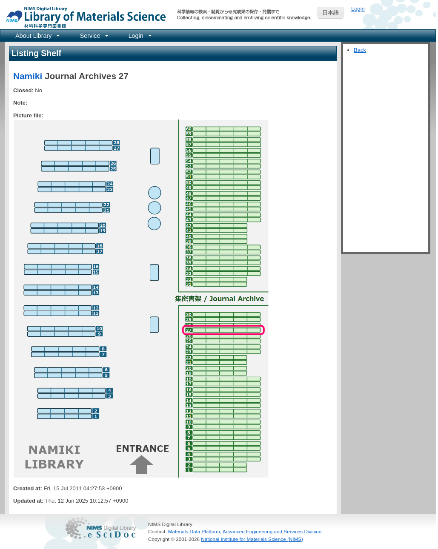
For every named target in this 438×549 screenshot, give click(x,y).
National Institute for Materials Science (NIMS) (252, 539)
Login (358, 9)
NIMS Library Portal (83, 16)
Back (360, 50)
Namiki (27, 76)
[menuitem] (37, 35)
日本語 (330, 12)
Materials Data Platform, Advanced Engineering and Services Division (245, 531)
